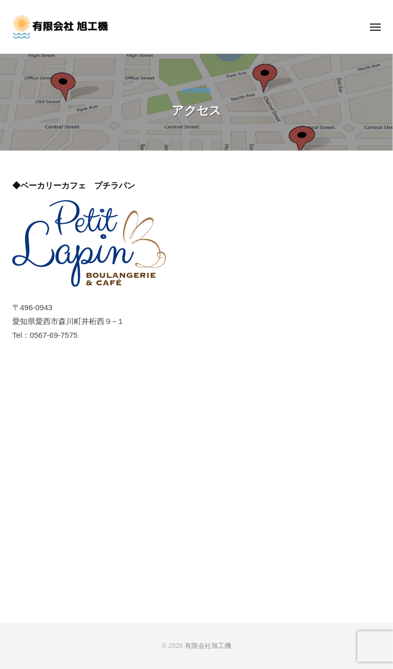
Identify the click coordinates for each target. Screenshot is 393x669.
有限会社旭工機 (208, 646)
